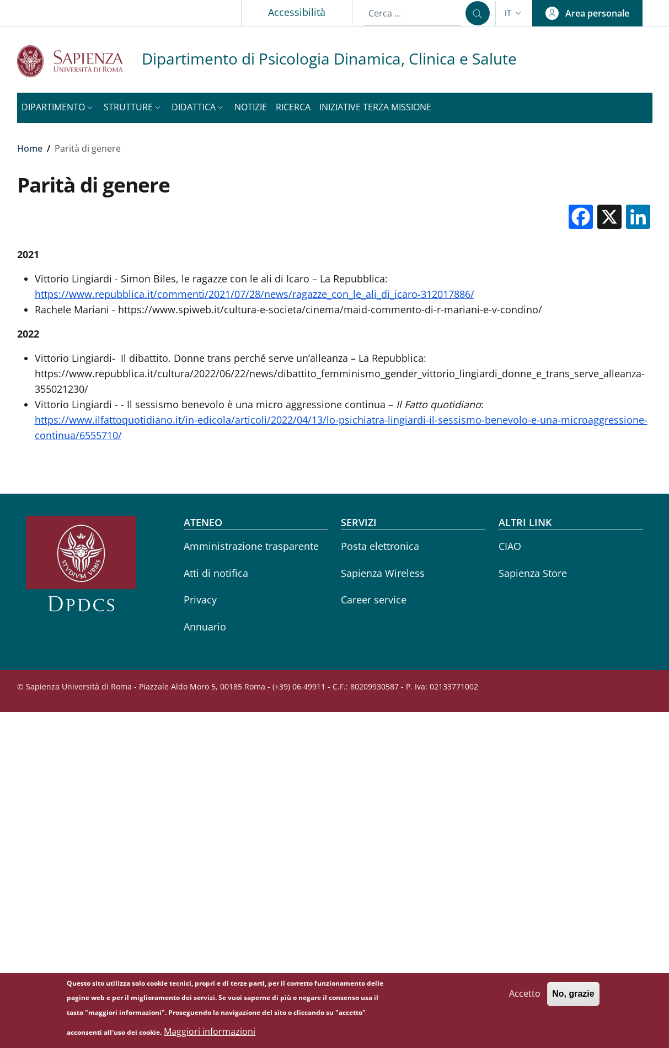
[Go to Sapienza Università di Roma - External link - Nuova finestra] (79, 61)
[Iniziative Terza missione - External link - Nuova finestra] (375, 108)
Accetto (524, 997)
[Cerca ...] (477, 13)
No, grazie (573, 997)
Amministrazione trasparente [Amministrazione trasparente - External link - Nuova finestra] (251, 546)
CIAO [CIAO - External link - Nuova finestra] (510, 546)
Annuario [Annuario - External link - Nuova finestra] (205, 626)
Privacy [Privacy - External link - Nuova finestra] (200, 599)
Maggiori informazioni (209, 1035)
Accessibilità (296, 12)
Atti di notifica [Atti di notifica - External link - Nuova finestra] (216, 573)
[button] (514, 13)
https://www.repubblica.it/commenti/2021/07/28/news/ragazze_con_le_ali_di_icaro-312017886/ (254, 294)
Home (29, 148)
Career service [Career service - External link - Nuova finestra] (373, 599)
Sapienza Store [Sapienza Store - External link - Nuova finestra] (533, 573)
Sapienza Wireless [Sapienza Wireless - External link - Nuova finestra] (383, 573)
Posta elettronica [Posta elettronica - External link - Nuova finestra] (380, 546)
